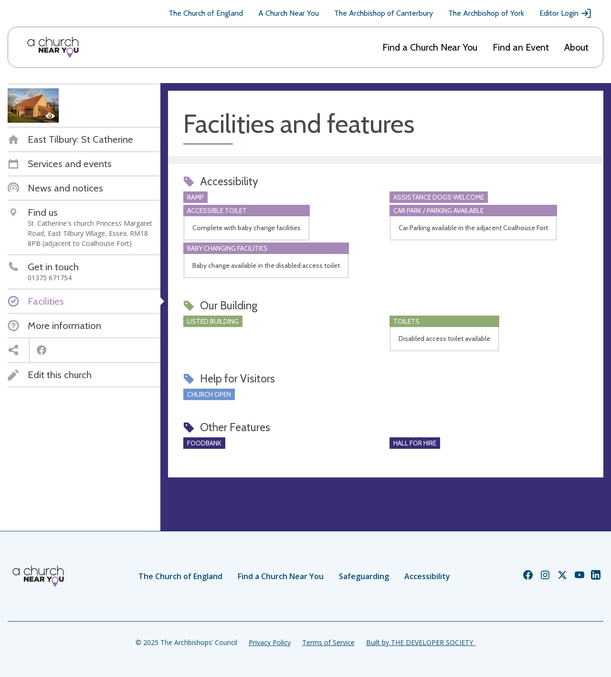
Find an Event (521, 47)
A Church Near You (288, 13)
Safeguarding (364, 576)
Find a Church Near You (429, 47)
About (576, 47)
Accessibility (427, 576)
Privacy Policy (270, 642)
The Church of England (206, 13)
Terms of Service (328, 642)
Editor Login (565, 13)
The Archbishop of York (486, 13)
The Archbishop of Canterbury (383, 13)
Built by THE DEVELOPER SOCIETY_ (421, 642)
